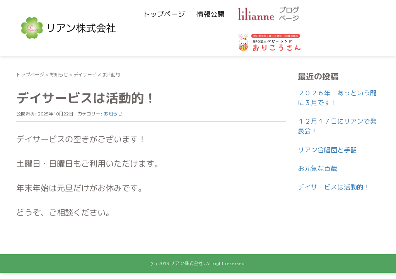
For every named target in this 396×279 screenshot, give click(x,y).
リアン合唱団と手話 (327, 149)
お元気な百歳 (317, 168)
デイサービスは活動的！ (334, 187)
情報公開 (210, 14)
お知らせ (59, 74)
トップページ (164, 14)
